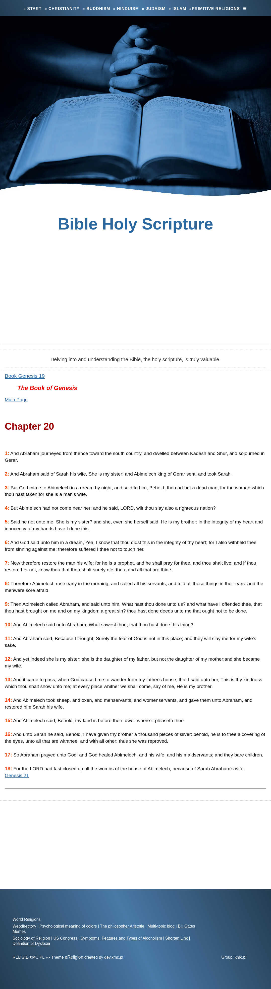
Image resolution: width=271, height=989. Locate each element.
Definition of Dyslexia (31, 943)
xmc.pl (240, 957)
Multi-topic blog (161, 926)
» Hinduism (126, 9)
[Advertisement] (135, 300)
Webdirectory (24, 926)
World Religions (27, 919)
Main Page (16, 399)
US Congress (65, 938)
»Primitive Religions (214, 9)
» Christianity (62, 9)
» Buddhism (96, 9)
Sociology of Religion (31, 938)
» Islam (177, 9)
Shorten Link (176, 938)
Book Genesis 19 (25, 376)
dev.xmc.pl (113, 957)
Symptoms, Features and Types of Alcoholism (121, 938)
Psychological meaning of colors (68, 926)
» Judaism (154, 9)
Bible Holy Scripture (135, 224)
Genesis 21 (17, 775)
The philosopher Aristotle (122, 926)
